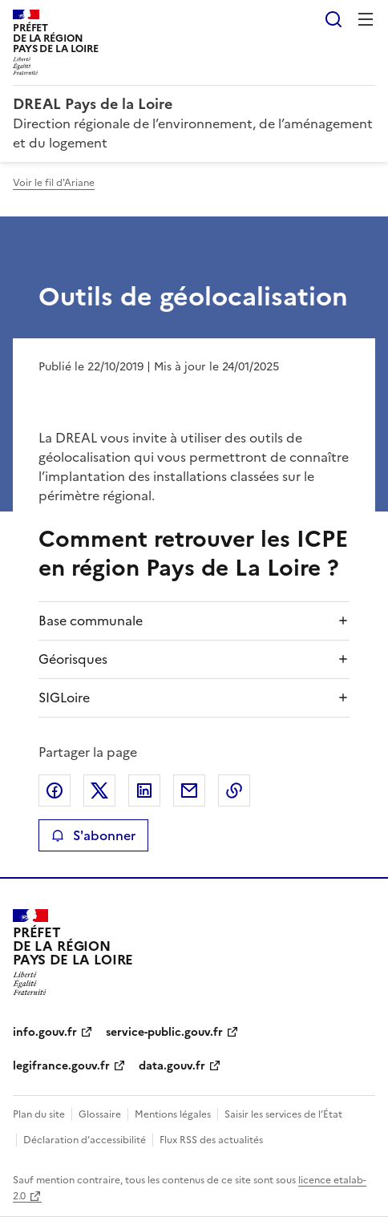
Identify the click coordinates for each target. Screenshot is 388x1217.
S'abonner (93, 835)
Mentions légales (173, 1114)
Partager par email (189, 790)
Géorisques (72, 659)
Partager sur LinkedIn (144, 790)
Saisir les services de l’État (283, 1114)
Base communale (90, 620)
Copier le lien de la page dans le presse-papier (234, 790)
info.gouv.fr (45, 1032)
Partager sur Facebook (54, 790)
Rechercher (333, 19)
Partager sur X (99, 790)
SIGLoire (64, 697)
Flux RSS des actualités (211, 1140)
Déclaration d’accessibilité (84, 1140)
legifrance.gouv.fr (61, 1065)
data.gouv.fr (172, 1065)
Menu (366, 19)
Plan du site (39, 1114)
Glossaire (100, 1114)
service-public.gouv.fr (164, 1032)
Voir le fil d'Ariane (54, 183)
